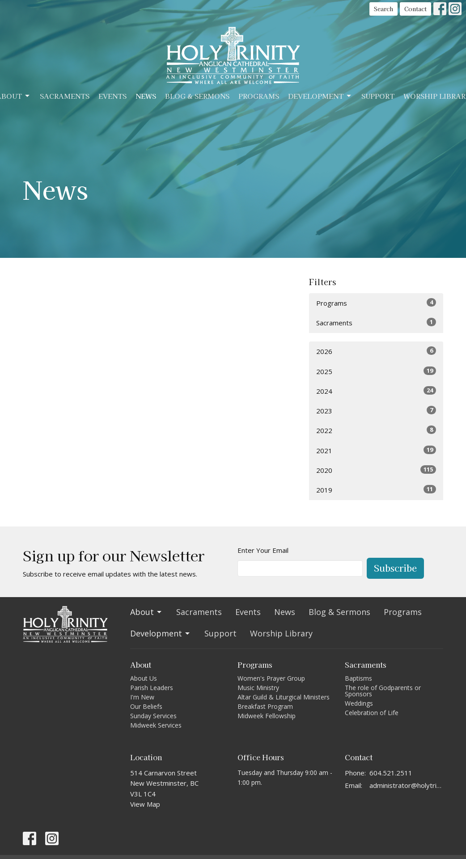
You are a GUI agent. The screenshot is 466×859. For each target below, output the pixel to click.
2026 (376, 351)
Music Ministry (258, 687)
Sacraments (64, 96)
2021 (376, 450)
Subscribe (395, 567)
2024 (376, 391)
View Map (145, 804)
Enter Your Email (262, 550)
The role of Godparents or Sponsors (383, 690)
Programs (258, 96)
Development (320, 96)
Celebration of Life (371, 712)
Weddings (359, 703)
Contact (415, 8)
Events (112, 96)
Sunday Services (153, 716)
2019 (376, 489)
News (146, 96)
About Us (143, 678)
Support (377, 96)
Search (383, 8)
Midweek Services (156, 725)
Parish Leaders (151, 687)
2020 (376, 470)
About (146, 611)
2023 (376, 410)
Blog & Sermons (197, 96)
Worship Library (281, 633)
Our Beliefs (146, 706)
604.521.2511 (390, 772)
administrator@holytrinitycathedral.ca (406, 785)
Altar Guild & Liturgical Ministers (283, 697)
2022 (376, 430)
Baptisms (358, 678)
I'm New (142, 697)
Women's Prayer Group (271, 678)
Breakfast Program (265, 706)
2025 (376, 371)
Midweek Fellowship (266, 716)
